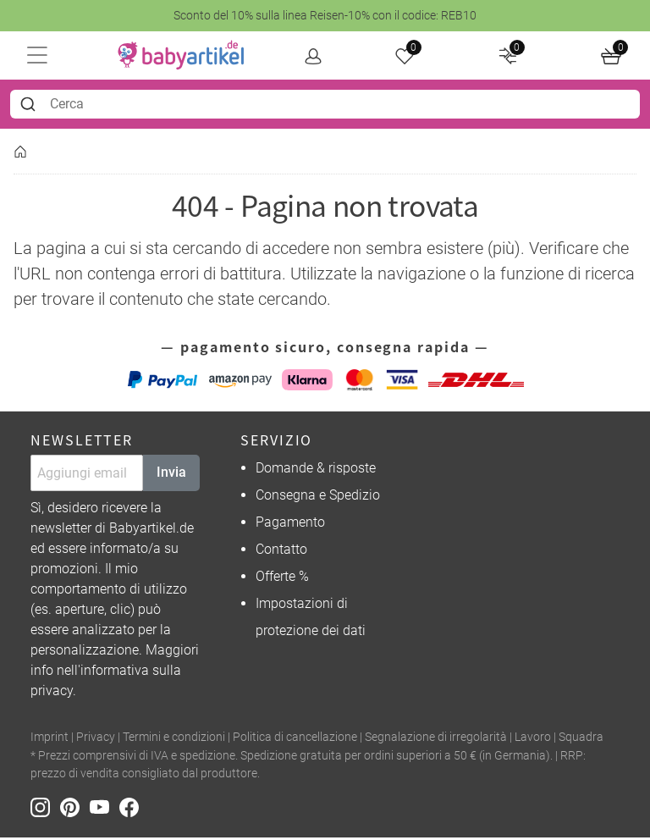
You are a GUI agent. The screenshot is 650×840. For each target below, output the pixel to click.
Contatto (281, 552)
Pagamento (290, 525)
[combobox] (325, 105)
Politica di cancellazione (295, 739)
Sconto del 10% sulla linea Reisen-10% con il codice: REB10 (325, 15)
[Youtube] (104, 809)
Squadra (581, 739)
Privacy (95, 739)
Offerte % (282, 579)
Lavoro (533, 739)
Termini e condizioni (174, 739)
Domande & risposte (316, 470)
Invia (171, 475)
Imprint (49, 739)
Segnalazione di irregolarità (436, 739)
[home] (182, 57)
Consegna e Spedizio (318, 497)
